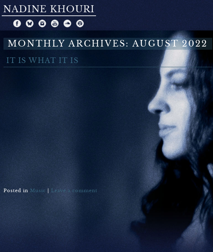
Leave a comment (74, 191)
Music (38, 191)
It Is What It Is (42, 60)
